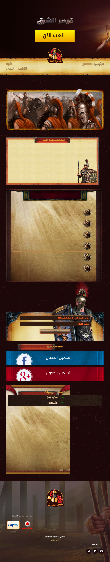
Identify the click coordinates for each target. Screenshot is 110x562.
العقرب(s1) (52, 397)
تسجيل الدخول (55, 331)
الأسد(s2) (52, 403)
